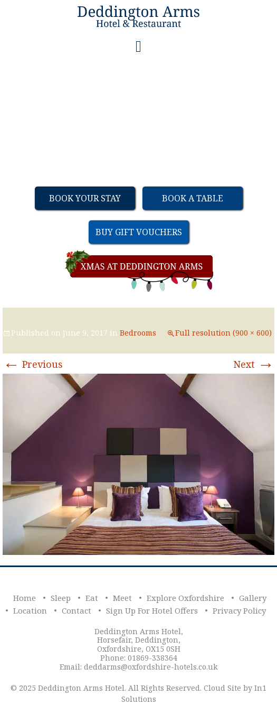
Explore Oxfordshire (185, 597)
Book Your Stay (85, 198)
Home (24, 597)
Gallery (252, 597)
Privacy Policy (239, 610)
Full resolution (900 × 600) (223, 333)
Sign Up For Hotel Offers (152, 610)
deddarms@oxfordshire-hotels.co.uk (150, 667)
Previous (33, 364)
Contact (76, 610)
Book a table (192, 198)
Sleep (61, 597)
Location (30, 610)
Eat (91, 597)
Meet (122, 597)
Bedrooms (138, 333)
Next (253, 364)
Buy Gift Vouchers (138, 232)
